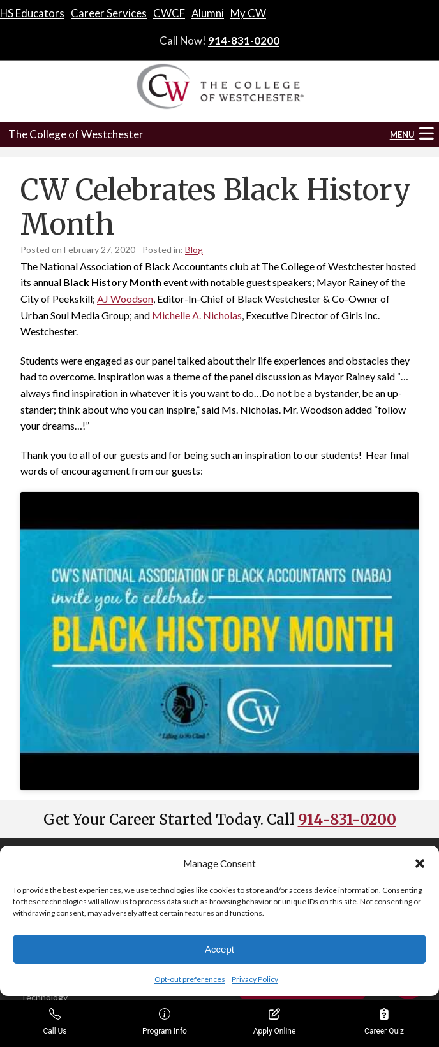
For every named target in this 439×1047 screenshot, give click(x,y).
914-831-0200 (243, 40)
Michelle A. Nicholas (197, 315)
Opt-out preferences (189, 979)
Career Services (109, 13)
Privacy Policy (255, 979)
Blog (194, 249)
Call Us (54, 1022)
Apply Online (274, 1022)
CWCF (169, 13)
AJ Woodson (125, 298)
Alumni (207, 13)
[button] (419, 863)
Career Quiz (384, 1022)
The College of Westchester (76, 134)
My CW (248, 13)
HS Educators (32, 13)
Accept (219, 949)
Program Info (164, 1022)
